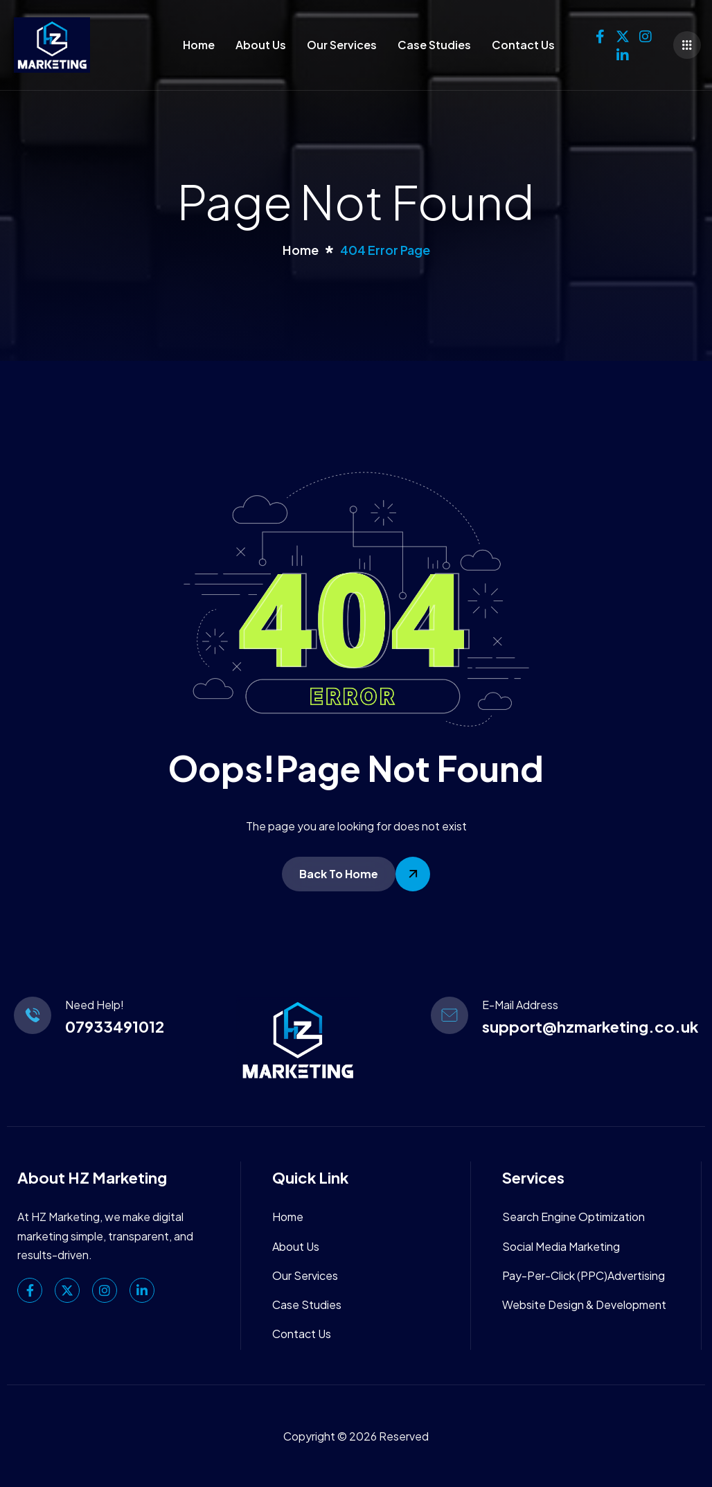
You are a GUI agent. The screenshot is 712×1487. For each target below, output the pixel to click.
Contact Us (523, 44)
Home (199, 44)
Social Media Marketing (561, 1246)
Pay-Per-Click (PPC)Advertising (583, 1275)
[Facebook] (600, 33)
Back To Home (338, 873)
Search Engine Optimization (573, 1216)
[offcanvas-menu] (687, 45)
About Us (260, 44)
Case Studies (434, 44)
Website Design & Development (584, 1304)
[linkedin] (623, 52)
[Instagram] (645, 33)
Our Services (342, 44)
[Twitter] (623, 33)
